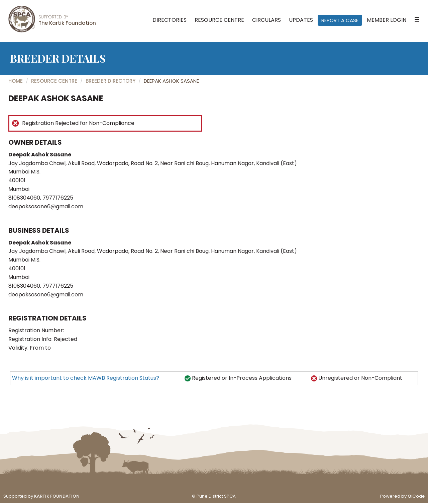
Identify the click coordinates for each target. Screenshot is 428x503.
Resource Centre (219, 20)
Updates (301, 20)
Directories (169, 20)
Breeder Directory (110, 80)
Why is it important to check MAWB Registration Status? (85, 378)
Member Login (386, 20)
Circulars (266, 20)
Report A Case (339, 20)
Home (15, 80)
